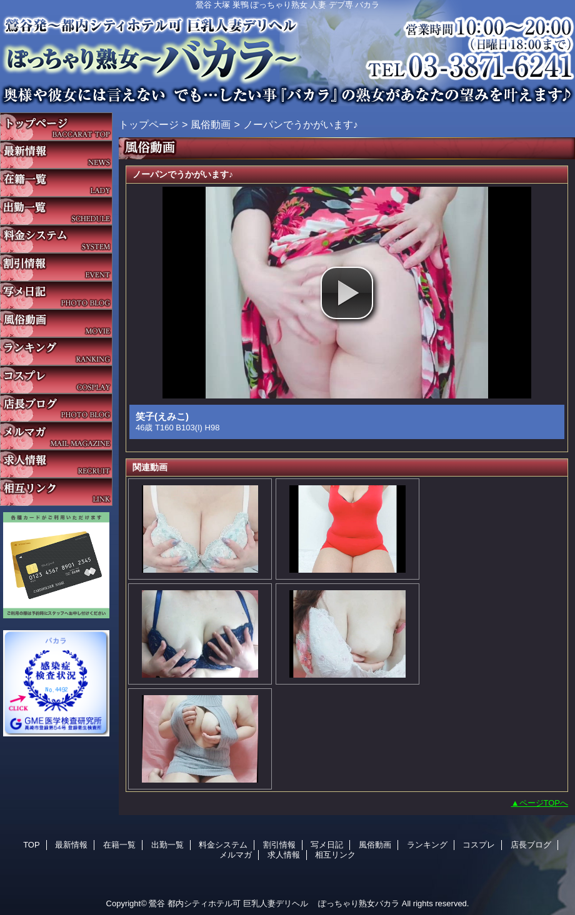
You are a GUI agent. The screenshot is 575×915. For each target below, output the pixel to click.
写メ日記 (56, 295)
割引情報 (56, 267)
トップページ (149, 124)
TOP (56, 126)
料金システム (56, 239)
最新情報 (56, 155)
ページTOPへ (544, 803)
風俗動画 (56, 323)
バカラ (287, 53)
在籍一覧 (56, 183)
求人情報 (56, 464)
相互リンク (56, 492)
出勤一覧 (56, 211)
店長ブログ (56, 407)
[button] (347, 293)
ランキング (56, 351)
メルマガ (56, 436)
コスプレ (56, 379)
